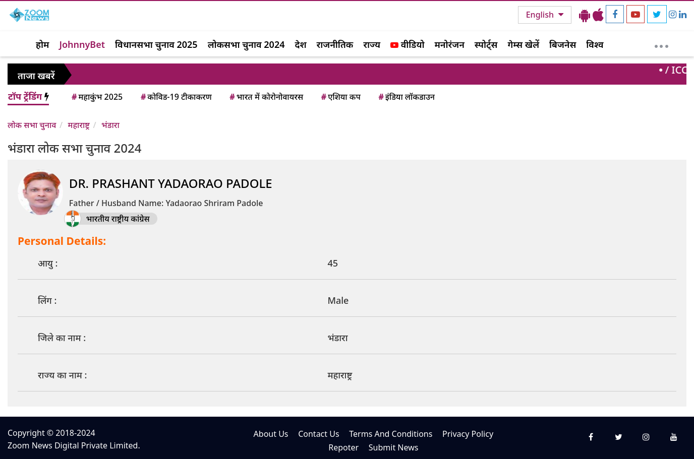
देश (300, 44)
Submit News (394, 447)
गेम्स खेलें (523, 44)
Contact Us (318, 433)
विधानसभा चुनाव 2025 (156, 44)
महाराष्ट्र (79, 124)
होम (42, 44)
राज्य (371, 44)
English (541, 14)
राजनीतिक (335, 44)
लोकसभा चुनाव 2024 (246, 44)
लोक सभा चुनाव (32, 124)
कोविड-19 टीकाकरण (175, 96)
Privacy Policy (467, 433)
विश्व (594, 44)
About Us (271, 433)
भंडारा (110, 124)
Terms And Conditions (390, 433)
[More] (661, 44)
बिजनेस (562, 44)
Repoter (343, 447)
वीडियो (407, 44)
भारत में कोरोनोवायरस (265, 96)
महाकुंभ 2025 (96, 96)
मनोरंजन (450, 44)
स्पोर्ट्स (486, 44)
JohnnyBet (82, 44)
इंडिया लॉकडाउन (406, 96)
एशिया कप (340, 96)
